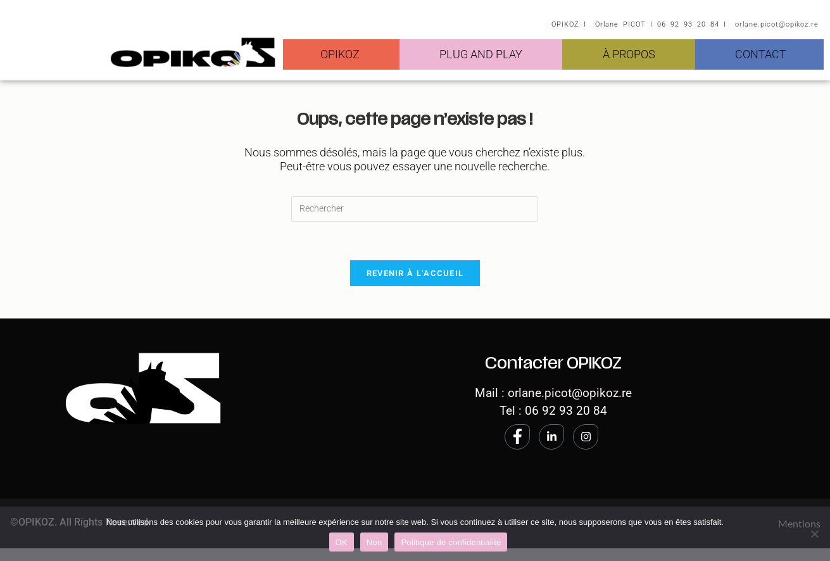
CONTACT (760, 54)
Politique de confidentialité (451, 542)
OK (342, 542)
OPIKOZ (340, 54)
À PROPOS (629, 54)
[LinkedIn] (551, 437)
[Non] (814, 533)
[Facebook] (517, 437)
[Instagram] (585, 437)
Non (374, 542)
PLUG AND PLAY (480, 54)
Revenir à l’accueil (415, 273)
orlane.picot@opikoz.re (777, 24)
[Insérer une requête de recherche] (414, 209)
